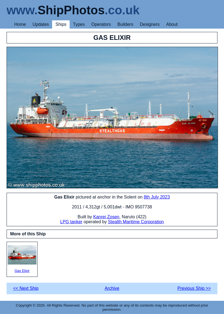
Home (20, 24)
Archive (112, 288)
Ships (60, 24)
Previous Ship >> (194, 288)
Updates (41, 24)
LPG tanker (71, 221)
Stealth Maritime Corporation (136, 221)
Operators (101, 24)
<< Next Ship (26, 288)
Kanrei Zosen (106, 216)
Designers (150, 24)
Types (79, 24)
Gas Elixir (22, 259)
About (172, 24)
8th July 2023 (157, 197)
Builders (125, 24)
